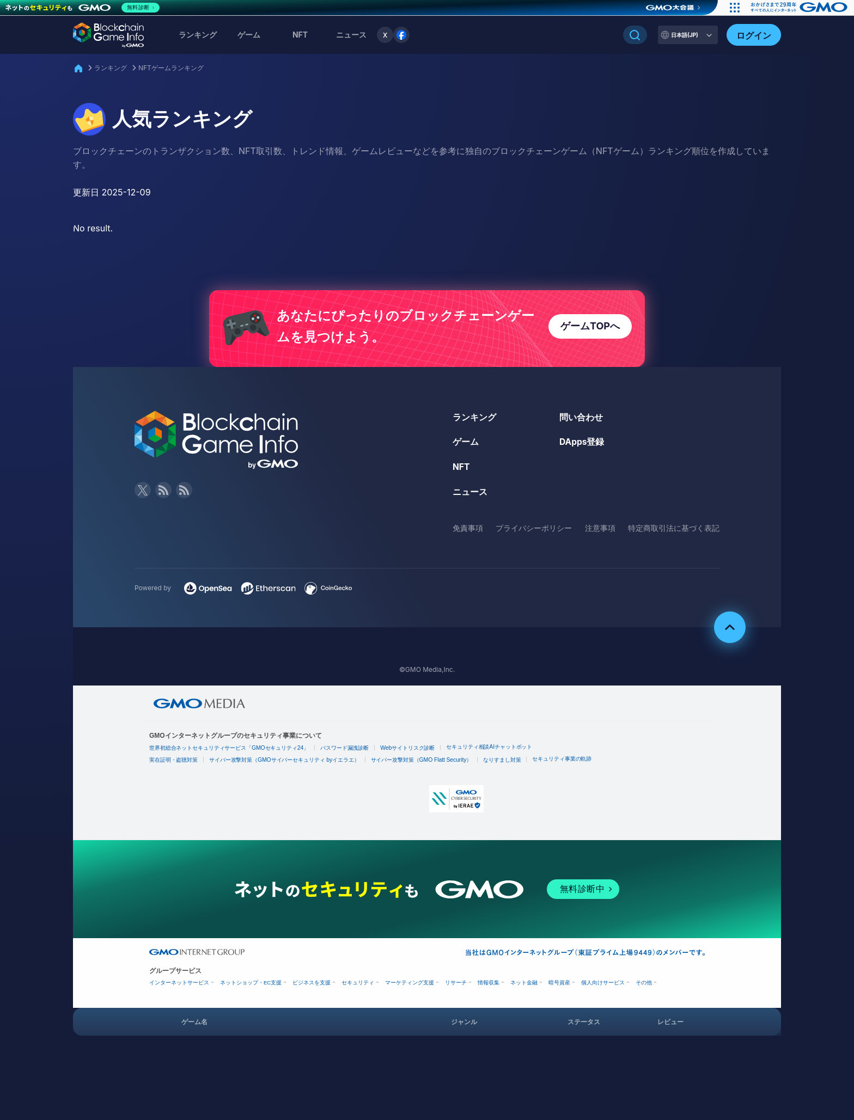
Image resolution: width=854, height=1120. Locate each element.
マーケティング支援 (409, 985)
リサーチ (456, 985)
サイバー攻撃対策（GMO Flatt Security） (422, 763)
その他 (644, 985)
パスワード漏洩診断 (345, 751)
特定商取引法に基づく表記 (673, 531)
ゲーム (248, 34)
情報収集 (488, 985)
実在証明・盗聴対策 (173, 763)
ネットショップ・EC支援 (251, 985)
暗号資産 (559, 985)
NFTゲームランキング (171, 68)
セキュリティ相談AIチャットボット (491, 750)
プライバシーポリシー (534, 531)
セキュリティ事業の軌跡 (564, 761)
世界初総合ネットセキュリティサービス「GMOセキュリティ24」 (229, 751)
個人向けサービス (603, 985)
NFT (300, 34)
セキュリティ (357, 985)
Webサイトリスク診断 (409, 751)
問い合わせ (581, 420)
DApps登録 (582, 445)
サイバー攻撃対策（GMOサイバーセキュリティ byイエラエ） (285, 763)
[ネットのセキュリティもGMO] (83, 7)
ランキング (198, 34)
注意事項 (600, 531)
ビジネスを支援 (311, 985)
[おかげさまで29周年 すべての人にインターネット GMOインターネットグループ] (798, 7)
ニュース (470, 494)
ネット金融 (524, 985)
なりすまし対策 (503, 763)
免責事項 (468, 531)
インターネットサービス (179, 985)
